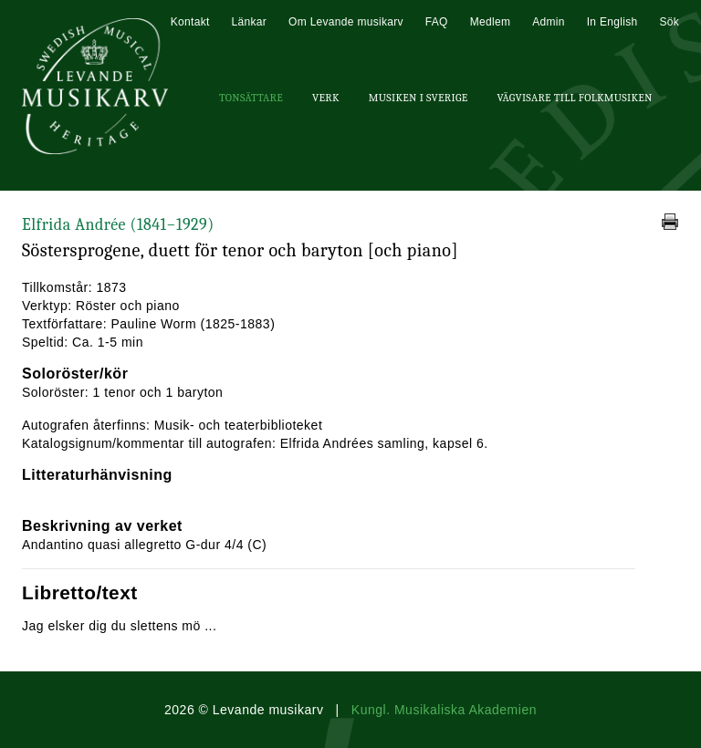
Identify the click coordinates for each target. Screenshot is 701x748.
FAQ (436, 22)
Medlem (490, 22)
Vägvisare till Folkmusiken (574, 97)
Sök (669, 22)
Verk (326, 97)
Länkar (249, 22)
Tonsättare (251, 97)
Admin (548, 22)
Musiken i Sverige (418, 97)
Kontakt (190, 22)
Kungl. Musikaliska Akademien (444, 709)
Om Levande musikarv (345, 22)
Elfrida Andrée (118, 224)
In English (612, 22)
